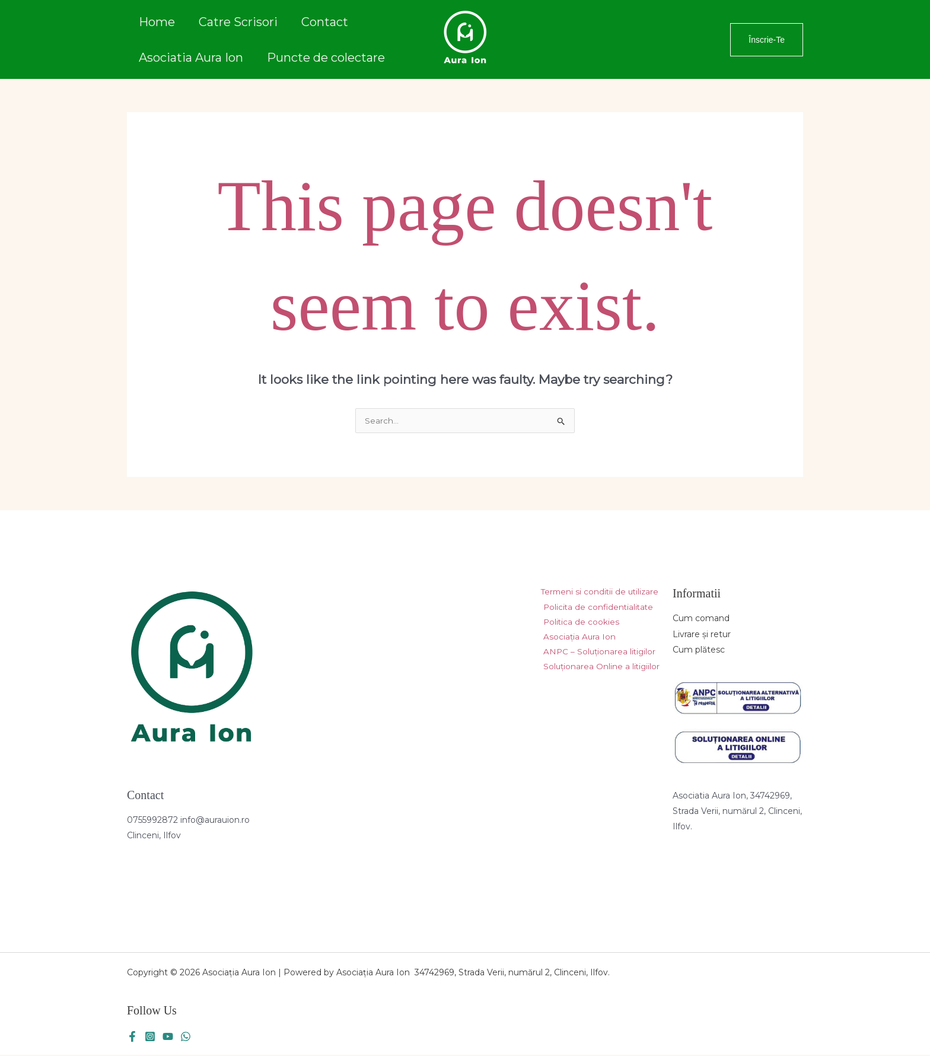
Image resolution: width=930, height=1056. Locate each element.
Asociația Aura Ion (577, 639)
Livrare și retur (702, 634)
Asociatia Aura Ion (191, 50)
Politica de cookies (578, 624)
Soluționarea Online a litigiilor (599, 670)
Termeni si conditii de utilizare (597, 593)
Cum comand (701, 619)
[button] (766, 39)
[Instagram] (150, 1037)
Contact (324, 28)
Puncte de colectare (326, 50)
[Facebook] (132, 1037)
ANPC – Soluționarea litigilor (597, 655)
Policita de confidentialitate (597, 608)
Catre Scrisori (238, 28)
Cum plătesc (699, 650)
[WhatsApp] (185, 1037)
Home (157, 28)
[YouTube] (168, 1037)
